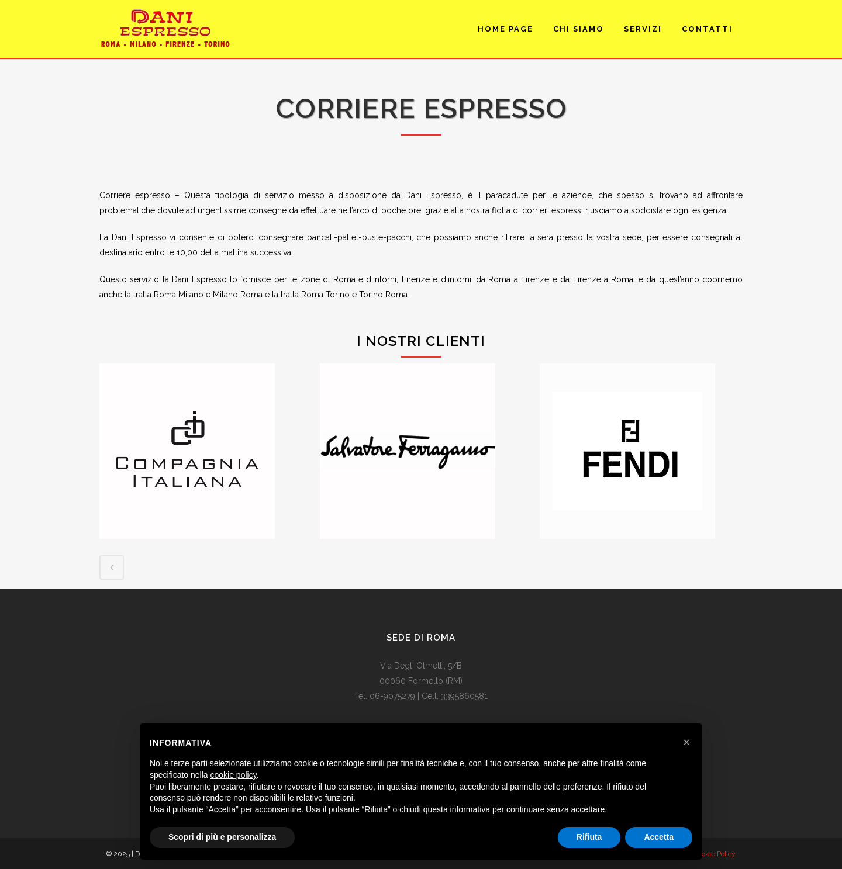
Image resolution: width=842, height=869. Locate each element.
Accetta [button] (659, 837)
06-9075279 (392, 696)
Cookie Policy (714, 854)
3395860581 (464, 696)
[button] (686, 742)
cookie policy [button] (233, 775)
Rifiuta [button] (589, 837)
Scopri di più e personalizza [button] (222, 837)
